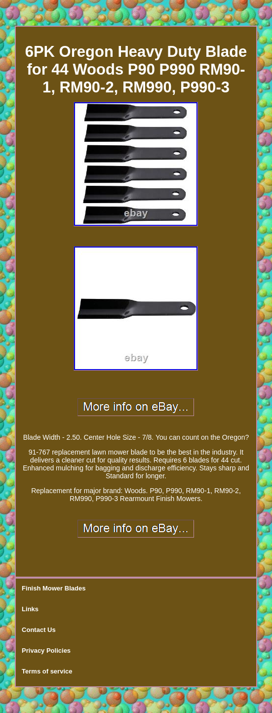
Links (30, 609)
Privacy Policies (46, 650)
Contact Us (39, 629)
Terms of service (47, 671)
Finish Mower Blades (53, 588)
